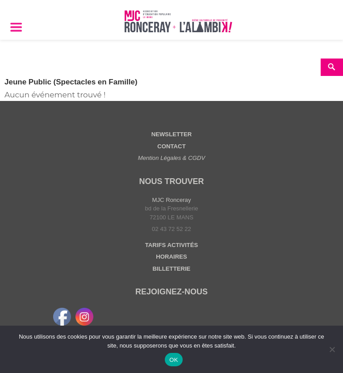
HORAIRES (171, 256)
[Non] (331, 349)
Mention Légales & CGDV (171, 158)
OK (173, 359)
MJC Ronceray (171, 200)
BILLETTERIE (172, 268)
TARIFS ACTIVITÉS (171, 245)
